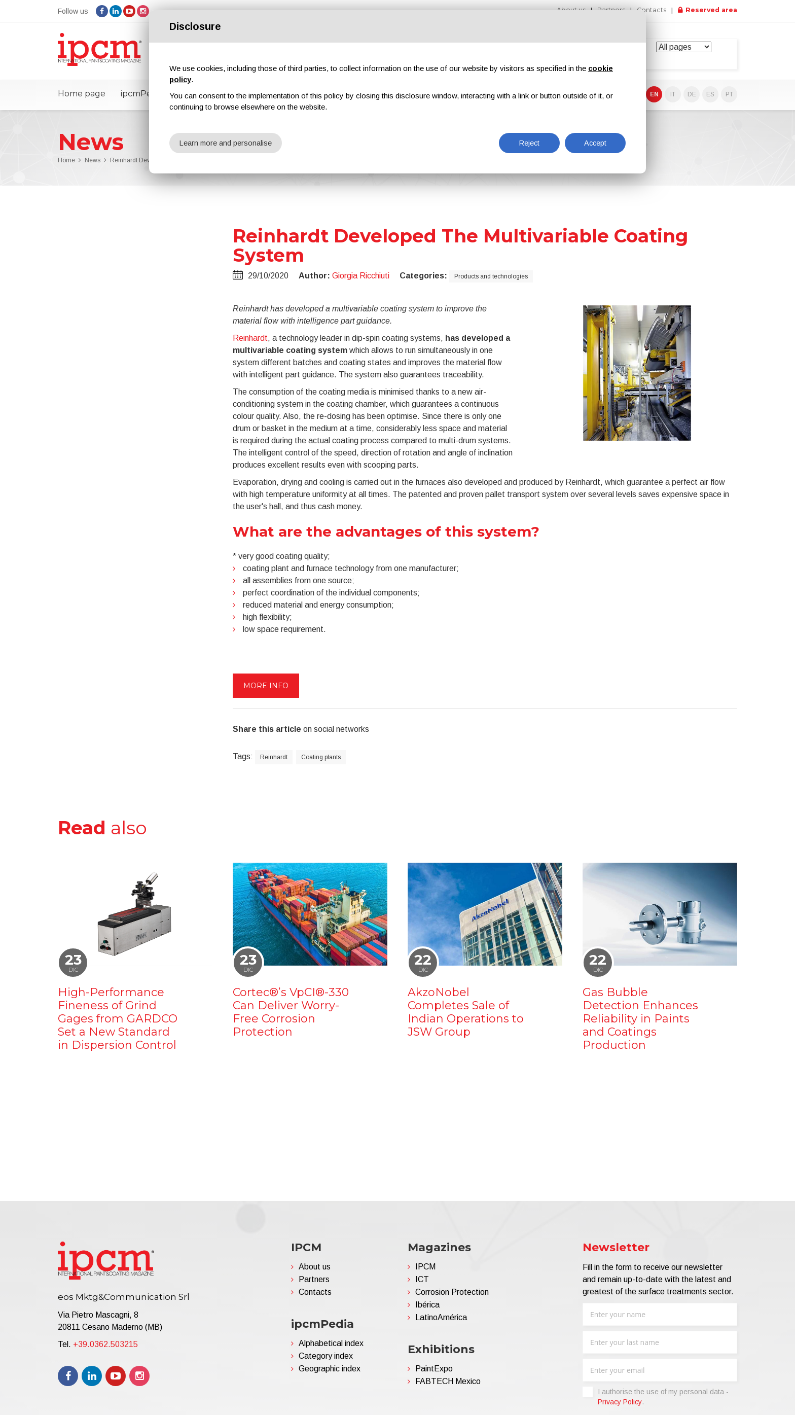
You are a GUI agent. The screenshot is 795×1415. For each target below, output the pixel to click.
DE (692, 98)
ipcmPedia (142, 97)
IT (672, 98)
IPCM (425, 1270)
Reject (529, 142)
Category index (326, 1360)
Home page (81, 97)
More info (265, 689)
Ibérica (427, 1308)
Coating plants (321, 760)
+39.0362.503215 (105, 1348)
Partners (314, 1283)
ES (710, 98)
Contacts (646, 10)
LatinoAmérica (441, 1321)
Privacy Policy (620, 1406)
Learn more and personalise (226, 142)
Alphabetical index (331, 1347)
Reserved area (709, 10)
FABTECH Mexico (448, 1385)
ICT (422, 1283)
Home (66, 164)
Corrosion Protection (452, 1296)
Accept (595, 142)
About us (315, 1270)
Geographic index (329, 1372)
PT (729, 98)
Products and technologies (491, 280)
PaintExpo (434, 1372)
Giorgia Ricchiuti (360, 279)
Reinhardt (250, 341)
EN (654, 98)
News (92, 164)
